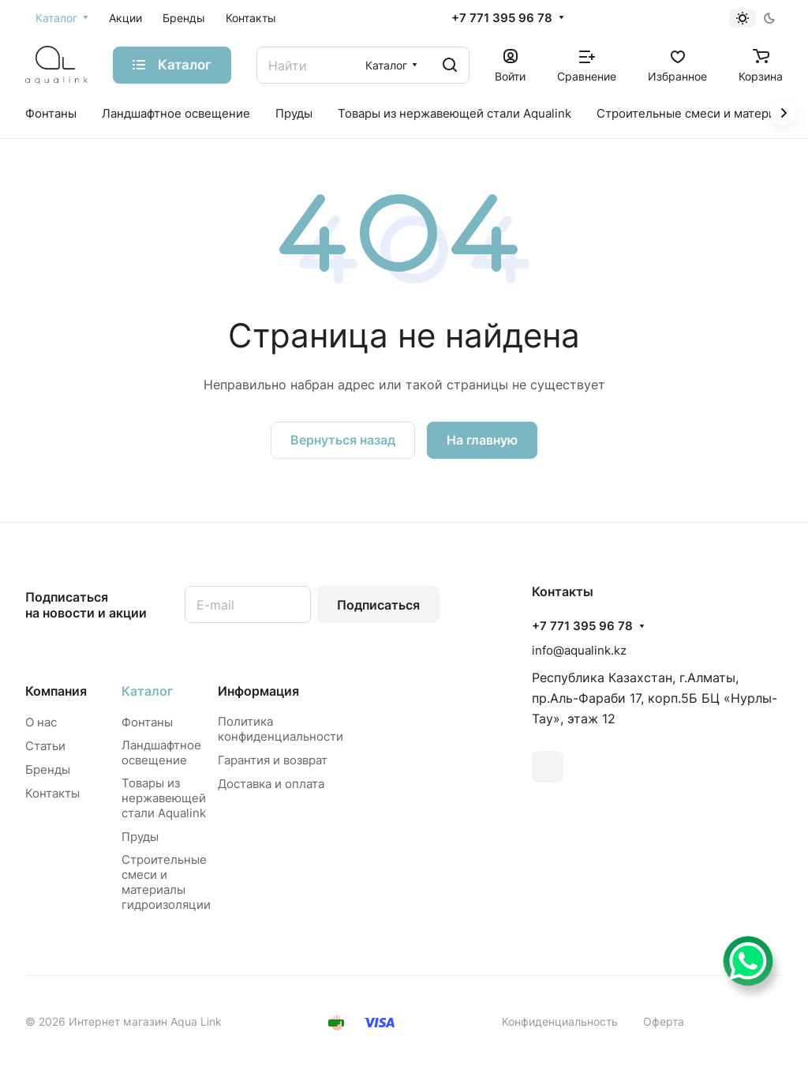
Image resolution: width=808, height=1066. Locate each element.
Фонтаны (147, 722)
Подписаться (378, 605)
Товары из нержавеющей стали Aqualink (164, 797)
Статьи (45, 745)
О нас (41, 722)
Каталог (147, 691)
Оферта (663, 1021)
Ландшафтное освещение (161, 753)
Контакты (52, 793)
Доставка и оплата (271, 783)
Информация (258, 691)
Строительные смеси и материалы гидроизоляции (166, 882)
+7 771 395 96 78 (501, 18)
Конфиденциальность (560, 1021)
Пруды (140, 836)
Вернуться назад (342, 440)
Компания (56, 691)
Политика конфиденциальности (280, 729)
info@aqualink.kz (579, 650)
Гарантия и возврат (272, 760)
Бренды (47, 769)
